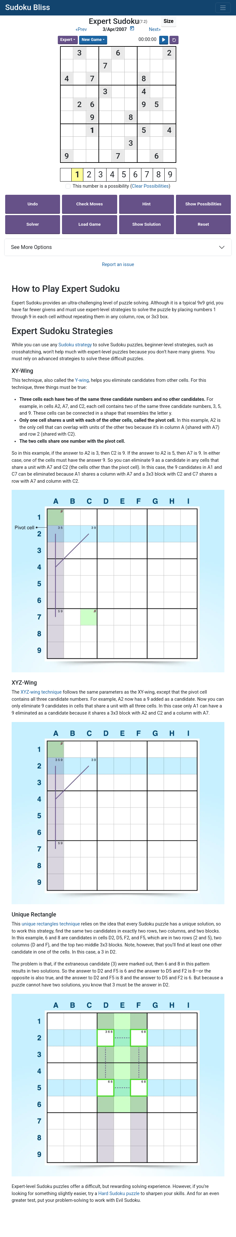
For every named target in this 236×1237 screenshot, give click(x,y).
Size (169, 21)
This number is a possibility (101, 186)
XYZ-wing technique (41, 692)
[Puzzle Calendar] (132, 28)
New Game (92, 39)
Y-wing (82, 380)
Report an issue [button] (118, 264)
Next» (155, 29)
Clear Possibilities (150, 186)
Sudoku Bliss (27, 7)
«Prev (81, 29)
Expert (66, 39)
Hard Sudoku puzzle (119, 1193)
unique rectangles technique (51, 924)
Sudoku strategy (75, 345)
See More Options (31, 247)
